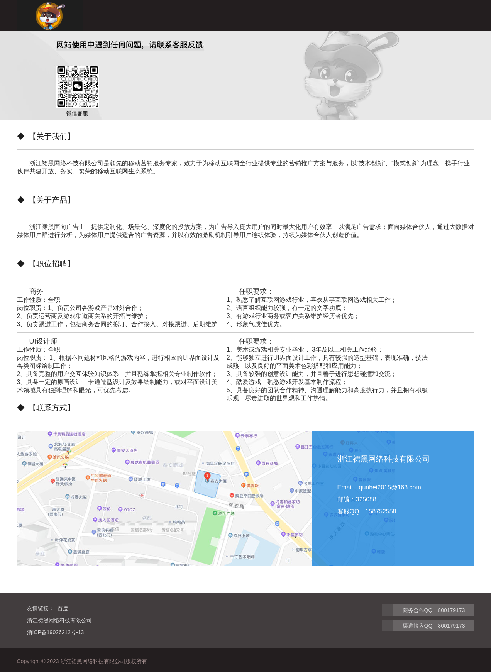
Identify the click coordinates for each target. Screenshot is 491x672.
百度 (63, 608)
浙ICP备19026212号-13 (55, 632)
